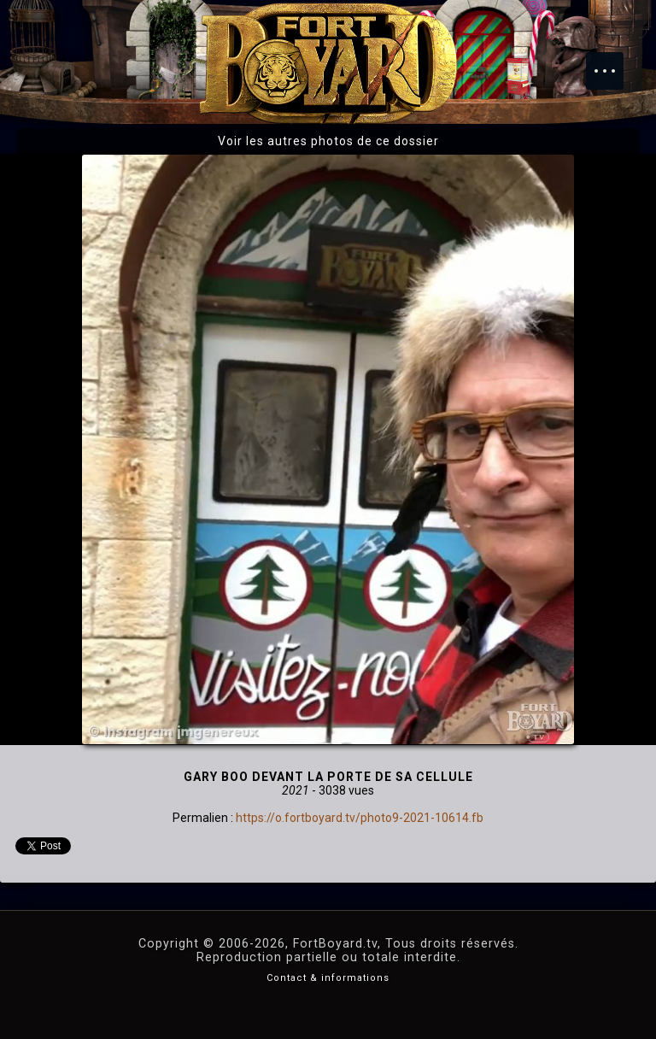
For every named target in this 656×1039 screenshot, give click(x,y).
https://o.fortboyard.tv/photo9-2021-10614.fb (359, 818)
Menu (613, 62)
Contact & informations (328, 977)
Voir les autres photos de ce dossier (328, 141)
